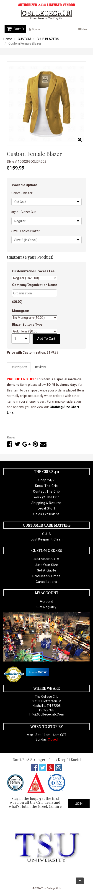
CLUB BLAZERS (48, 39)
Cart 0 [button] (15, 29)
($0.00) (17, 302)
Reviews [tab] (40, 367)
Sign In (34, 29)
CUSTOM (24, 39)
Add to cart (46, 339)
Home (7, 39)
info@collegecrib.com (46, 714)
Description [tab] (18, 367)
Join (79, 804)
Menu (83, 29)
